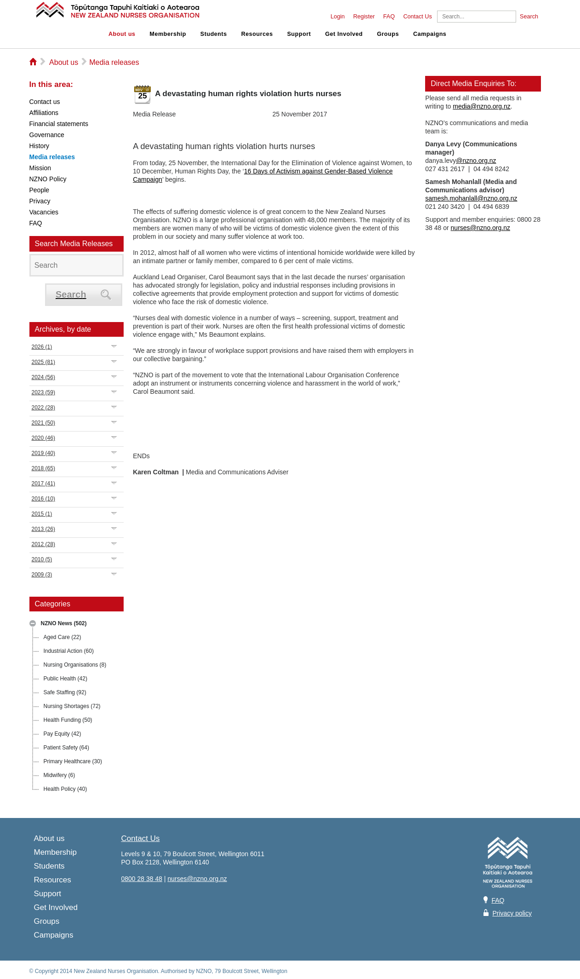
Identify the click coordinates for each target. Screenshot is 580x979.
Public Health (65, 678)
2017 (43, 483)
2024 (43, 377)
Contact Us (417, 16)
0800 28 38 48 (142, 878)
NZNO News (64, 623)
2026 (42, 347)
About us (122, 34)
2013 (43, 529)
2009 (42, 574)
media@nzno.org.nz (482, 106)
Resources (257, 34)
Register (364, 16)
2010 (42, 559)
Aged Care (62, 637)
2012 (43, 544)
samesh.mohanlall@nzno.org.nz (471, 198)
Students (213, 34)
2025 (43, 362)
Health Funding (68, 720)
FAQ (389, 16)
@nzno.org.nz (476, 160)
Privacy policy (512, 913)
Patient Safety (66, 747)
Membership (168, 34)
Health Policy (65, 789)
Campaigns (429, 34)
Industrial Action (69, 651)
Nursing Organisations (75, 665)
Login (337, 16)
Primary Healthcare (73, 761)
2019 (43, 453)
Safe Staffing (65, 692)
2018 (43, 468)
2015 (42, 514)
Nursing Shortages (72, 706)
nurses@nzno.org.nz (480, 227)
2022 (43, 407)
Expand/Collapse (114, 346)
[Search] (476, 17)
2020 (43, 438)
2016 (43, 498)
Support (299, 34)
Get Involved (344, 34)
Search (529, 16)
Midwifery (59, 775)
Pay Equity (62, 734)
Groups (388, 34)
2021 (43, 423)
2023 (43, 392)
